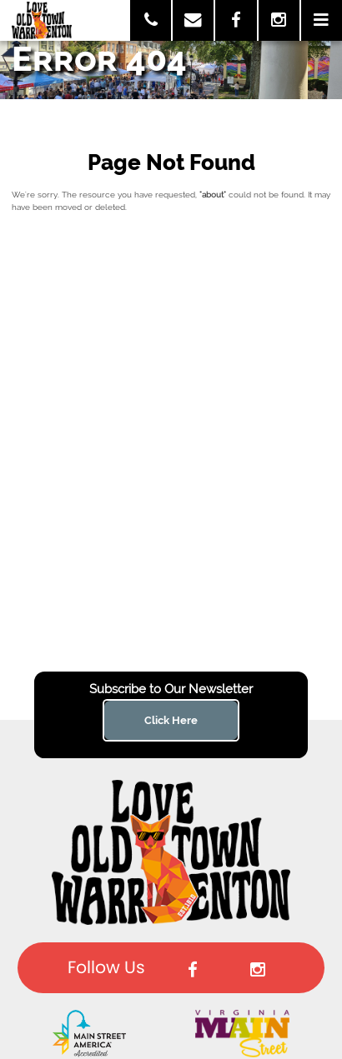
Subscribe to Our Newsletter (171, 689)
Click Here (171, 720)
